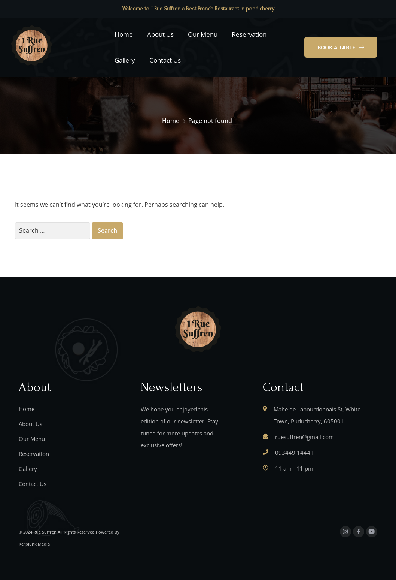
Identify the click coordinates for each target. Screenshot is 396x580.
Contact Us (165, 60)
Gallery (125, 60)
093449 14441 (294, 452)
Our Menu (202, 34)
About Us (160, 34)
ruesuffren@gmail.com (304, 437)
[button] (340, 47)
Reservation (249, 34)
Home (124, 34)
